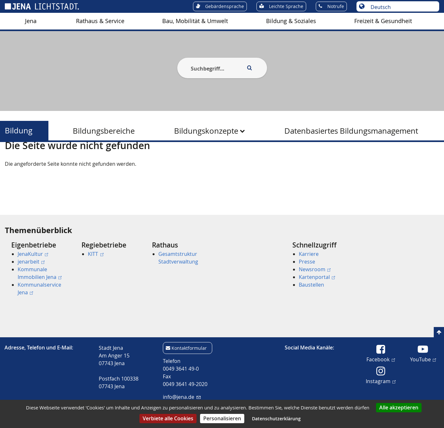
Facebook (380, 359)
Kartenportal (317, 277)
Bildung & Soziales (291, 21)
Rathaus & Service (100, 21)
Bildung (18, 130)
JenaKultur (33, 253)
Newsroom (315, 269)
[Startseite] (12, 158)
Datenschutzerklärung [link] (276, 418)
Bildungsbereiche (104, 131)
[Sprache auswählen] (401, 7)
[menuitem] (31, 21)
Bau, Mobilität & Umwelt (195, 21)
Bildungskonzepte (206, 131)
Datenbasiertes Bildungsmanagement (351, 131)
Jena (31, 21)
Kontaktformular (189, 348)
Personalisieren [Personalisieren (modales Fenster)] (222, 418)
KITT (95, 253)
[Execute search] (250, 68)
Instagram (381, 381)
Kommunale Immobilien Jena (40, 273)
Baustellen (311, 284)
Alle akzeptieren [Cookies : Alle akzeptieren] (398, 407)
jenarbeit (31, 261)
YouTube (423, 359)
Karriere (309, 253)
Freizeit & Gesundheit (383, 21)
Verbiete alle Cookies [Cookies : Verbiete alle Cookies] (168, 418)
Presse (307, 261)
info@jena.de (181, 396)
